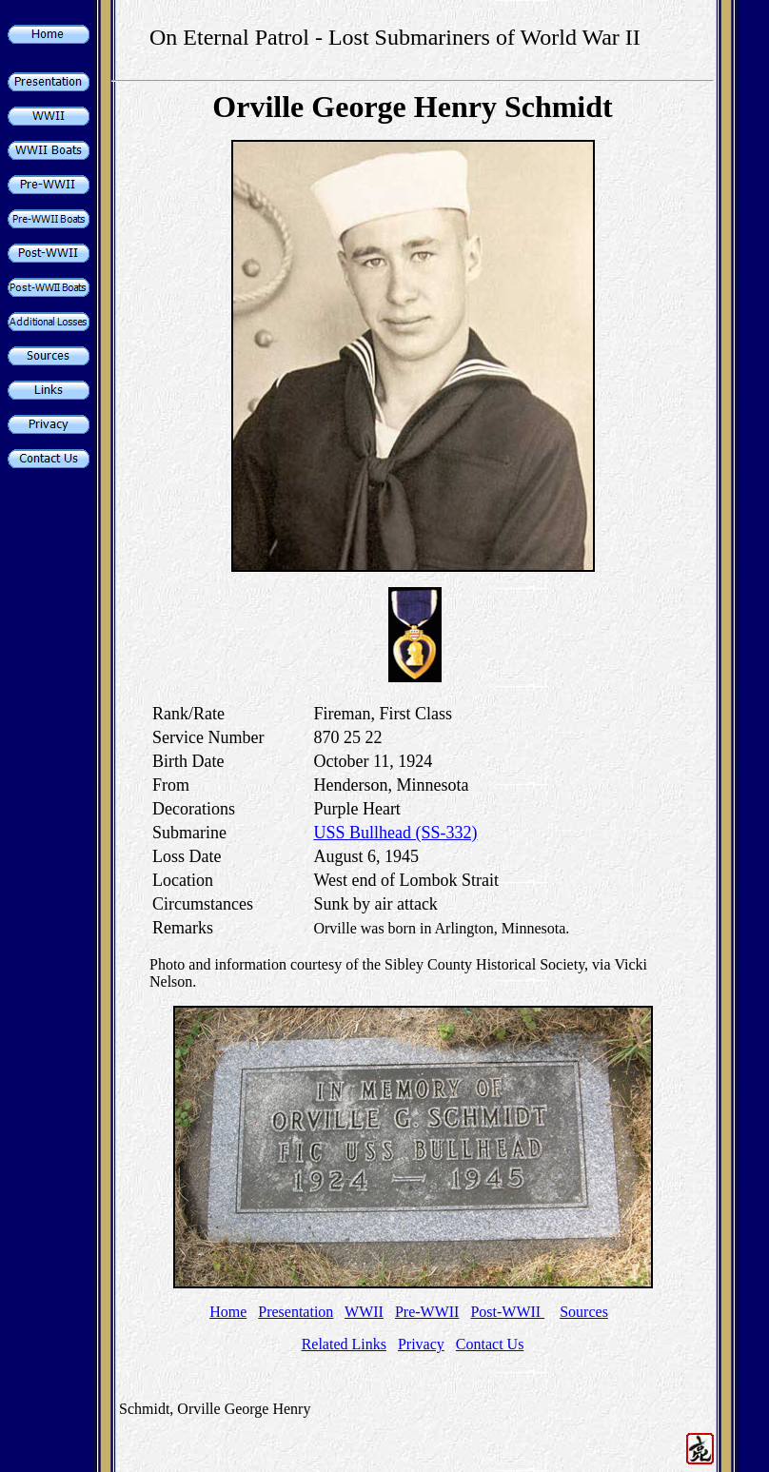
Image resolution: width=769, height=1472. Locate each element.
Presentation (295, 1312)
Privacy (421, 1344)
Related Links (344, 1344)
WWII (364, 1312)
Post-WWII (507, 1312)
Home (227, 1312)
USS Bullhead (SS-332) (395, 832)
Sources (584, 1312)
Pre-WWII (427, 1312)
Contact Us (490, 1344)
